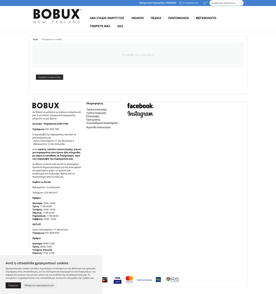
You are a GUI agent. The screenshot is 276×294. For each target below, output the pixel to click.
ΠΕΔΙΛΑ (156, 18)
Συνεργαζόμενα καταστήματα (102, 123)
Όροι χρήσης (93, 119)
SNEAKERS (137, 18)
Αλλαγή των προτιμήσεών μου (39, 285)
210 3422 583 (52, 129)
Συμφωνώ (13, 285)
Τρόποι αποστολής (96, 109)
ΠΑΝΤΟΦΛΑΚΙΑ (178, 18)
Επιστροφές (92, 116)
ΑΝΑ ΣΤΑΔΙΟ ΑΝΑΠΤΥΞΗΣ (107, 18)
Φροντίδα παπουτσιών (98, 127)
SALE (120, 26)
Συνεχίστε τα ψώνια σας (50, 77)
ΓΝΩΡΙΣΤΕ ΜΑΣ (100, 26)
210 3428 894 (52, 232)
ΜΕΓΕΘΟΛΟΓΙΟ (206, 18)
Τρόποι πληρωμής (96, 112)
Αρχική (35, 39)
